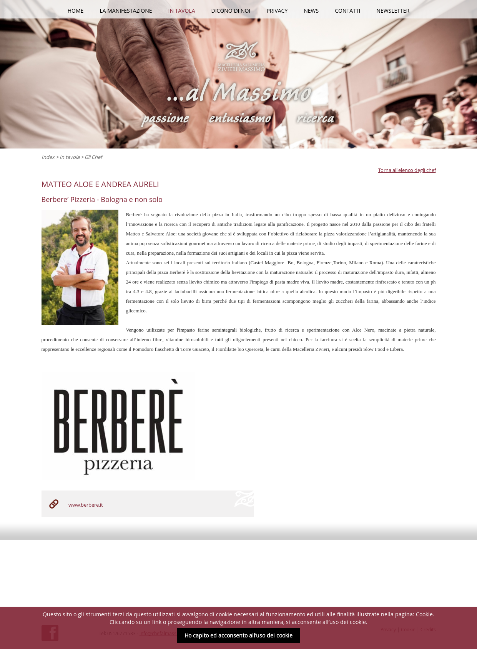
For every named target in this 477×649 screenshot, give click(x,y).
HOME (76, 10)
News (311, 10)
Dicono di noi (231, 10)
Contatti (347, 10)
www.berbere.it (85, 504)
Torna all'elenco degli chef (407, 170)
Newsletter (392, 10)
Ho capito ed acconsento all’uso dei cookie (238, 635)
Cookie (424, 614)
